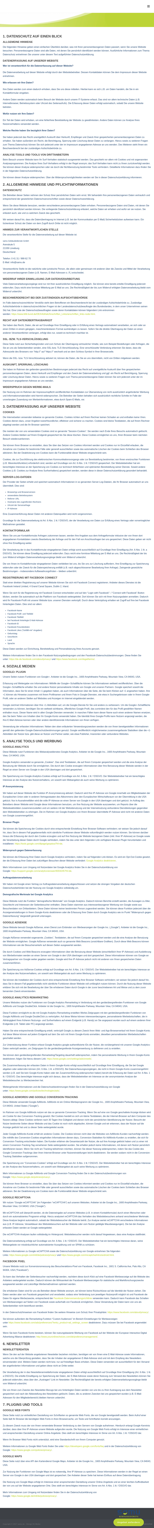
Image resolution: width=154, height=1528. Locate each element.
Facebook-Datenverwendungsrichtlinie (73, 1298)
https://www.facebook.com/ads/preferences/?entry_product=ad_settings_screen (48, 1322)
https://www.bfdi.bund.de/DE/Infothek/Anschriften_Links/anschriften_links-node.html (53, 314)
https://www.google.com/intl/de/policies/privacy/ (32, 1255)
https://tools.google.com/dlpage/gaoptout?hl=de (38, 843)
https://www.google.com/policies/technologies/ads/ (34, 1091)
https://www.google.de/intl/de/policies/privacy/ (33, 1496)
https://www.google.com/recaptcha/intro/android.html (87, 1255)
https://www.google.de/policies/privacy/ (30, 1177)
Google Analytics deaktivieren (101, 860)
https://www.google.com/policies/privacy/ (31, 1450)
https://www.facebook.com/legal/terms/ (75, 659)
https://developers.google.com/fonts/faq (84, 1446)
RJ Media (36, 1524)
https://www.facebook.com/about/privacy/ (128, 1312)
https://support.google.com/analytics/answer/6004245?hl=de (41, 871)
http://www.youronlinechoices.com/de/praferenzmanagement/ (66, 1337)
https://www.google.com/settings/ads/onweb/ (69, 1059)
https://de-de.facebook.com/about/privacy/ (30, 659)
